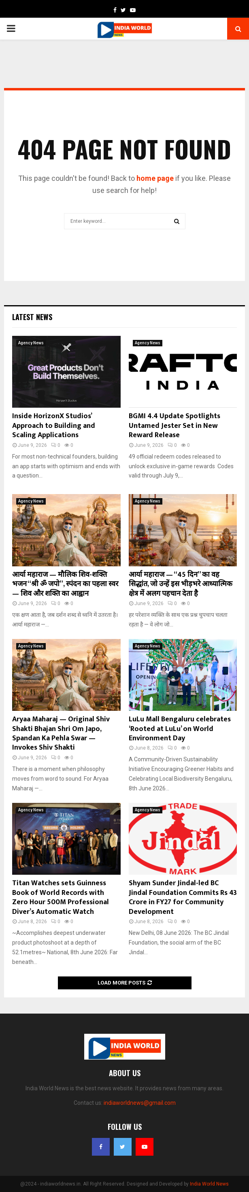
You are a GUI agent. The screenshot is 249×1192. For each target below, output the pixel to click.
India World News (209, 1184)
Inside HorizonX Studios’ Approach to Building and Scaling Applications (53, 425)
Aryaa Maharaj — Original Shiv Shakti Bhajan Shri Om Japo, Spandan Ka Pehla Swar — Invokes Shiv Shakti (61, 733)
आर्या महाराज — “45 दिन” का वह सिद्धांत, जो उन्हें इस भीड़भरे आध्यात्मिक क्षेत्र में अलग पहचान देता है (180, 584)
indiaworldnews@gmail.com (140, 1103)
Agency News (31, 343)
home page (155, 178)
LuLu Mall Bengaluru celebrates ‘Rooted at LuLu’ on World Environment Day (180, 728)
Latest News (32, 317)
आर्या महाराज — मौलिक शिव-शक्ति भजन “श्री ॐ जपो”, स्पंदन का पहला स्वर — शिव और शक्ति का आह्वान (65, 584)
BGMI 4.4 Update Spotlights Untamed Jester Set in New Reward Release (174, 425)
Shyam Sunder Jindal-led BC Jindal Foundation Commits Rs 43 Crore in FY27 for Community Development (183, 897)
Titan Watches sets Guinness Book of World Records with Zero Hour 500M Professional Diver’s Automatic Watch (60, 897)
